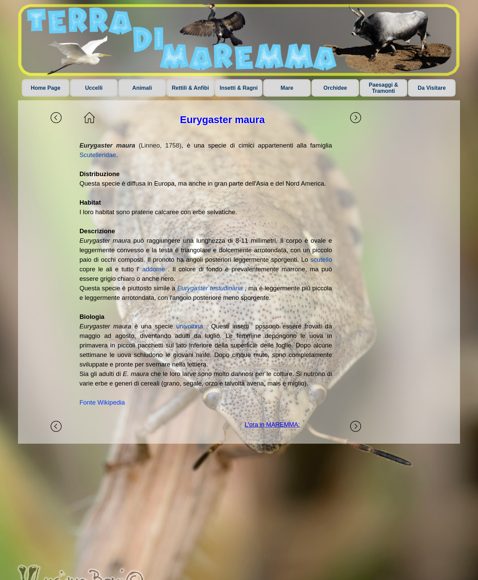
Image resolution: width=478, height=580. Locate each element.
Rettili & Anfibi (190, 88)
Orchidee (335, 88)
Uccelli (94, 88)
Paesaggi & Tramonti (383, 88)
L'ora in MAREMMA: (272, 424)
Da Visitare (432, 88)
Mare (286, 88)
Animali (142, 88)
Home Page (45, 88)
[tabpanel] (206, 274)
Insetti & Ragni (239, 88)
